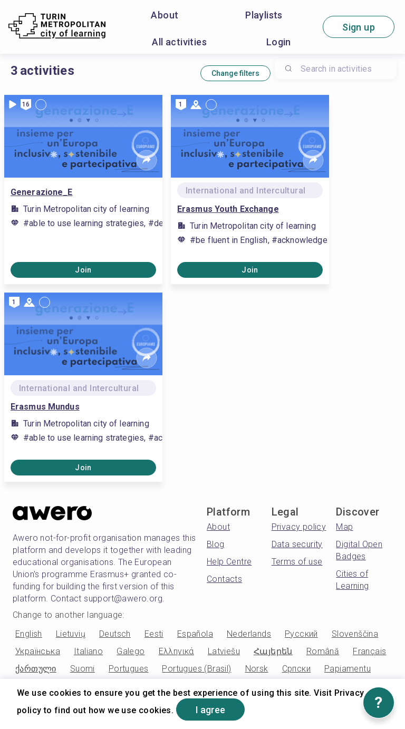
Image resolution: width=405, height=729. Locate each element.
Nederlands (249, 634)
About (164, 15)
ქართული (35, 669)
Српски (296, 669)
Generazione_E (42, 192)
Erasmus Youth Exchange (228, 209)
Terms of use (297, 562)
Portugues (129, 669)
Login (278, 41)
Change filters (235, 73)
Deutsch (115, 634)
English (28, 634)
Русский (301, 634)
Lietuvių (70, 634)
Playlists (264, 15)
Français (369, 651)
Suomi (82, 669)
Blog (216, 544)
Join (83, 270)
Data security (297, 544)
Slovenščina (355, 634)
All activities (179, 41)
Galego (130, 651)
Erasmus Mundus (45, 407)
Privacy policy (299, 527)
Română (322, 651)
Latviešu (224, 651)
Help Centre (229, 562)
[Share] (146, 160)
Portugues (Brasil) (196, 669)
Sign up (358, 27)
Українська (37, 651)
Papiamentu (347, 669)
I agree (210, 709)
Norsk (256, 669)
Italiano (88, 651)
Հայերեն (273, 651)
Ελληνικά (176, 651)
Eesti (153, 634)
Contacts (224, 579)
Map (344, 527)
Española (195, 634)
